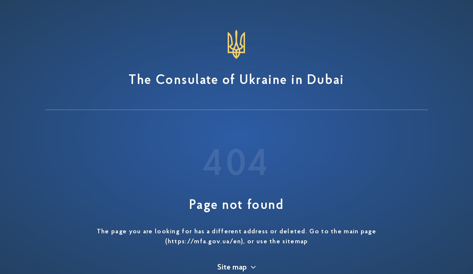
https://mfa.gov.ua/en (204, 242)
